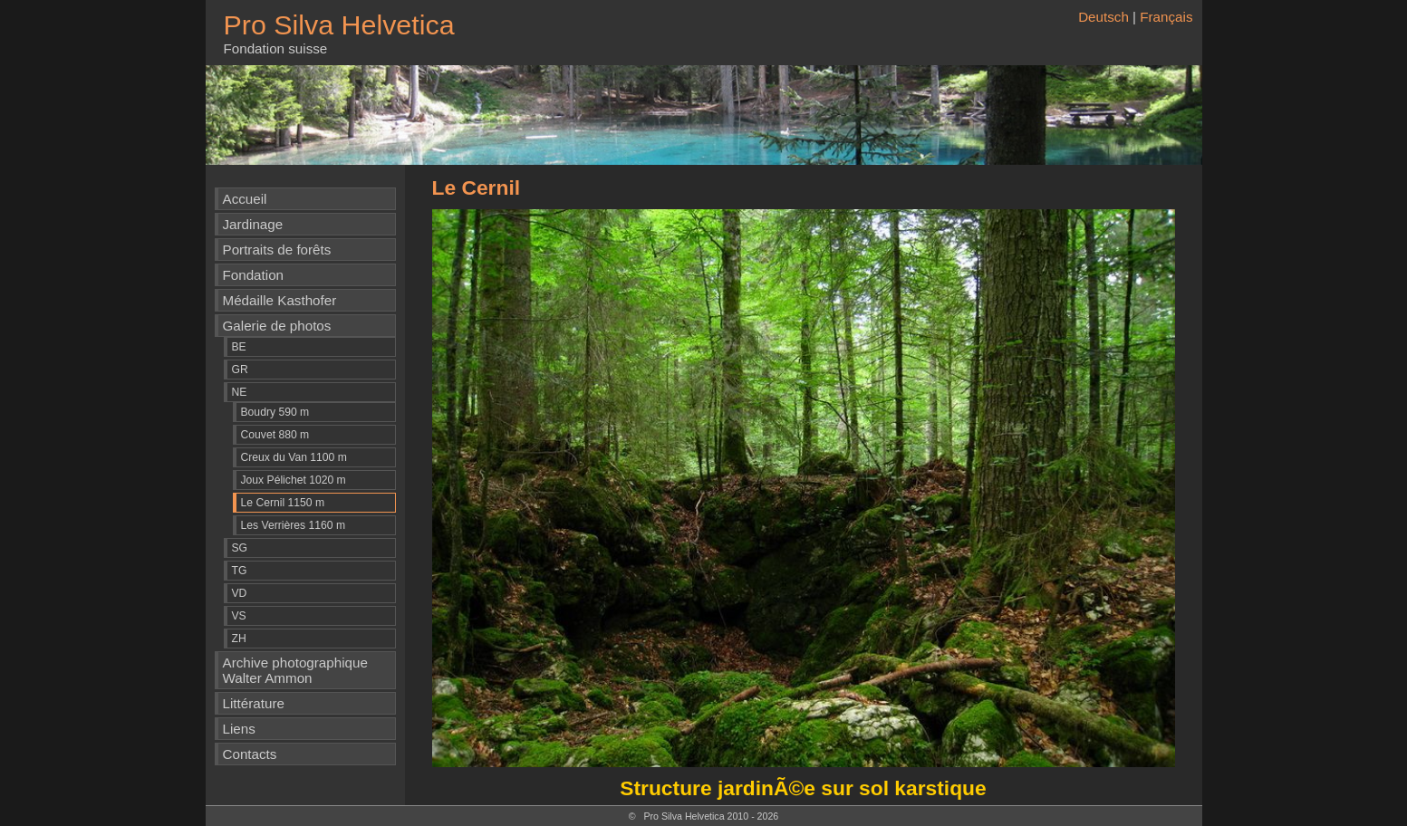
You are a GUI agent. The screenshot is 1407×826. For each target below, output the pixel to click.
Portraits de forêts (277, 249)
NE (239, 392)
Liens (239, 728)
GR (240, 369)
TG (239, 570)
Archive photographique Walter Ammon (295, 670)
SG (240, 548)
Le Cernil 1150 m (283, 502)
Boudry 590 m (275, 412)
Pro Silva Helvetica (339, 24)
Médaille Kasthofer (280, 300)
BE (239, 347)
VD (239, 593)
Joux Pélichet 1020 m (293, 480)
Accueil (245, 198)
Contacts (250, 754)
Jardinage (253, 224)
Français (1166, 16)
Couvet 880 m (275, 434)
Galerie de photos (277, 325)
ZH (239, 638)
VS (239, 616)
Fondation (253, 275)
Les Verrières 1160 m (293, 525)
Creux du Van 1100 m (294, 457)
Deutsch (1103, 16)
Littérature (253, 703)
